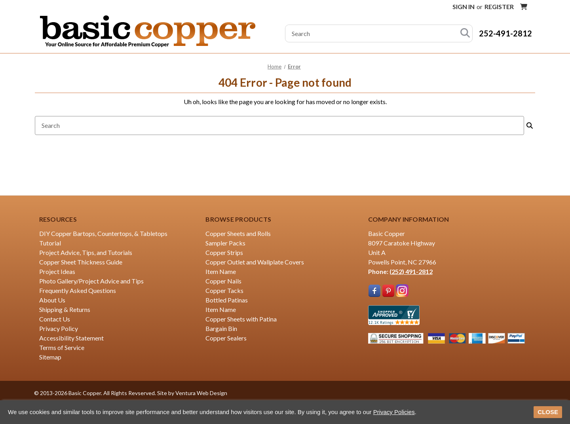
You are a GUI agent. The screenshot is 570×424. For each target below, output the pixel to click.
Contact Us (54, 319)
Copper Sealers (226, 338)
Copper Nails (223, 281)
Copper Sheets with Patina (241, 319)
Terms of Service (61, 347)
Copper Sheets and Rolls (238, 233)
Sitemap (50, 357)
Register (499, 6)
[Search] (465, 33)
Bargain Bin (221, 328)
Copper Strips (224, 252)
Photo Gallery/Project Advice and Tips (91, 281)
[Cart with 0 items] (523, 6)
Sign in (463, 6)
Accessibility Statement (71, 338)
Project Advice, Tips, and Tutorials (85, 252)
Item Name (220, 271)
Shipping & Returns (64, 309)
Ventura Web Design (201, 393)
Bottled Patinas (226, 300)
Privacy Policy (58, 328)
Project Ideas (57, 271)
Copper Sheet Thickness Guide (80, 262)
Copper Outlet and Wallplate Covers (254, 262)
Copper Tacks (224, 290)
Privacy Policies (394, 412)
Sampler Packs (225, 243)
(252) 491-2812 (411, 271)
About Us (52, 300)
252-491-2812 (505, 33)
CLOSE (548, 412)
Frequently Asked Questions (77, 290)
